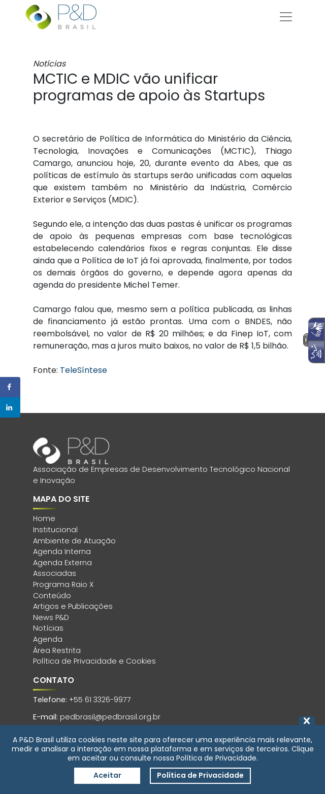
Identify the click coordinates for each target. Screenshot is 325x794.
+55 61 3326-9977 (100, 700)
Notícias (48, 628)
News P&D (51, 617)
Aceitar (107, 775)
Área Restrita (57, 650)
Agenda (47, 639)
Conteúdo (52, 596)
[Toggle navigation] (286, 16)
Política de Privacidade (200, 775)
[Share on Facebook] (10, 387)
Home (44, 518)
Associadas (54, 573)
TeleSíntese (83, 370)
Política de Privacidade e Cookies (94, 661)
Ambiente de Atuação (74, 541)
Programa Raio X (63, 584)
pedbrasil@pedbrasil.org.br (110, 717)
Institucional (55, 530)
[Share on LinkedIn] (10, 407)
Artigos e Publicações (73, 606)
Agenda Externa (62, 563)
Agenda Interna (62, 551)
